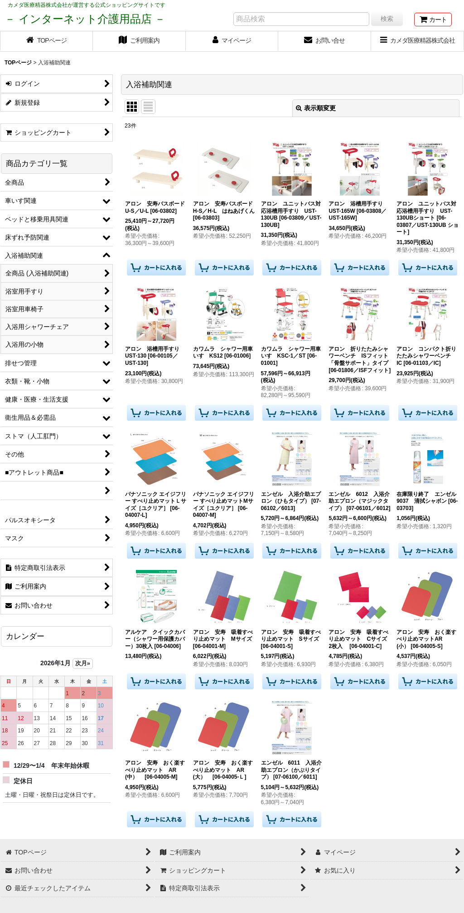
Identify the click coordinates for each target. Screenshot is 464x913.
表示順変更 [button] (316, 108)
